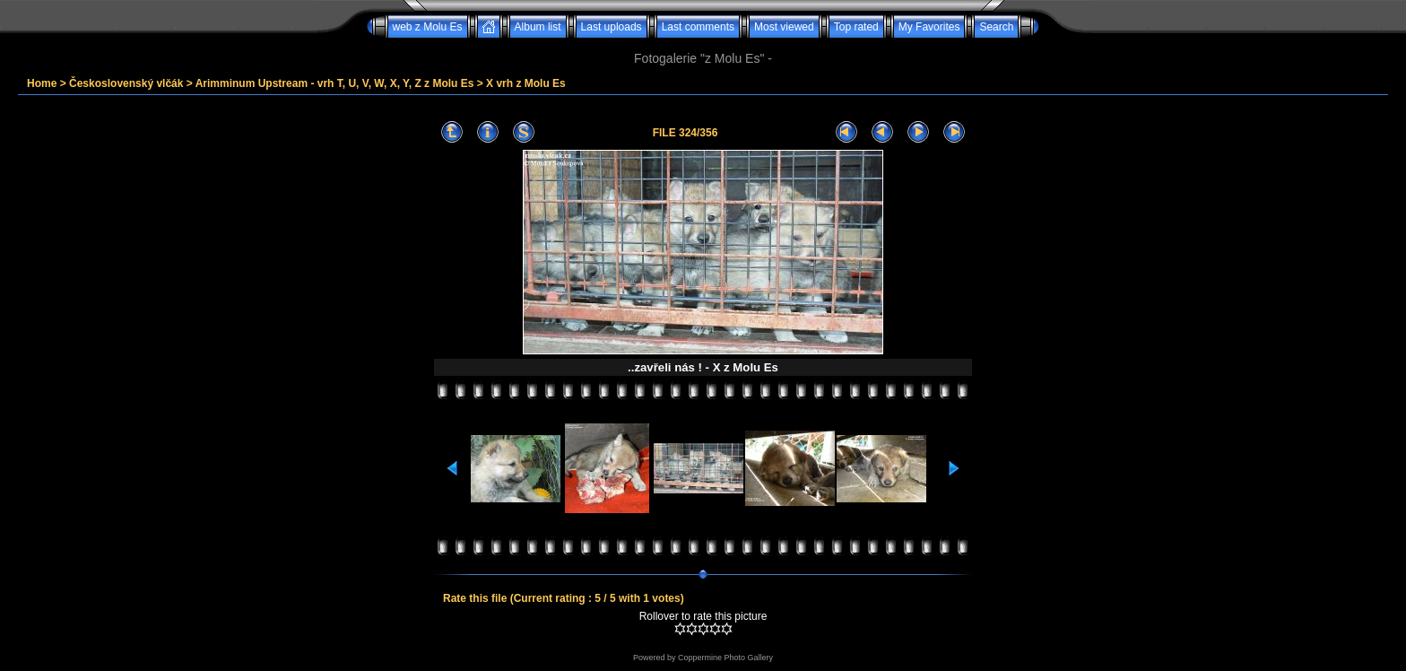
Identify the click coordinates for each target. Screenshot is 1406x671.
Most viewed (784, 27)
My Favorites (929, 27)
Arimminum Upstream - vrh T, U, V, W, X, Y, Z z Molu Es (334, 83)
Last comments (698, 27)
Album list (538, 27)
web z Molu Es (428, 27)
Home (41, 83)
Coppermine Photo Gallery (725, 657)
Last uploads (611, 27)
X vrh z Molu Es (526, 83)
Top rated (856, 27)
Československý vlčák (126, 83)
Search (996, 27)
